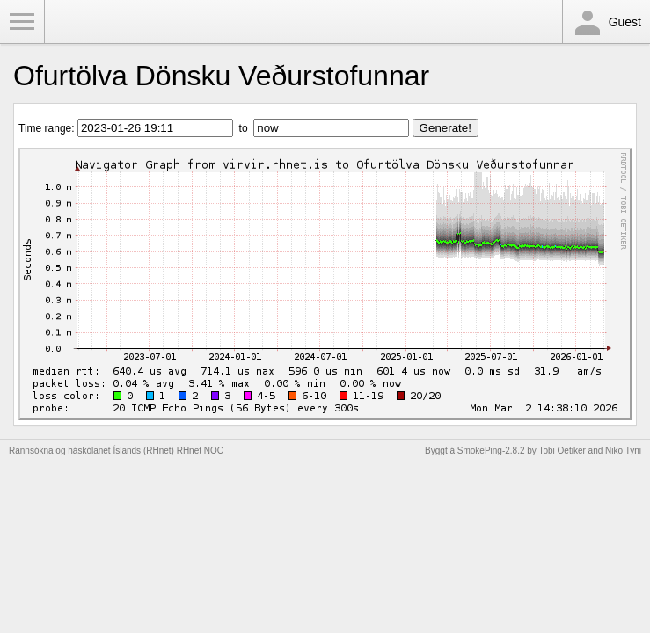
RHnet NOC (200, 450)
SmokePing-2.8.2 (491, 450)
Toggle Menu (22, 22)
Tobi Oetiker (561, 450)
